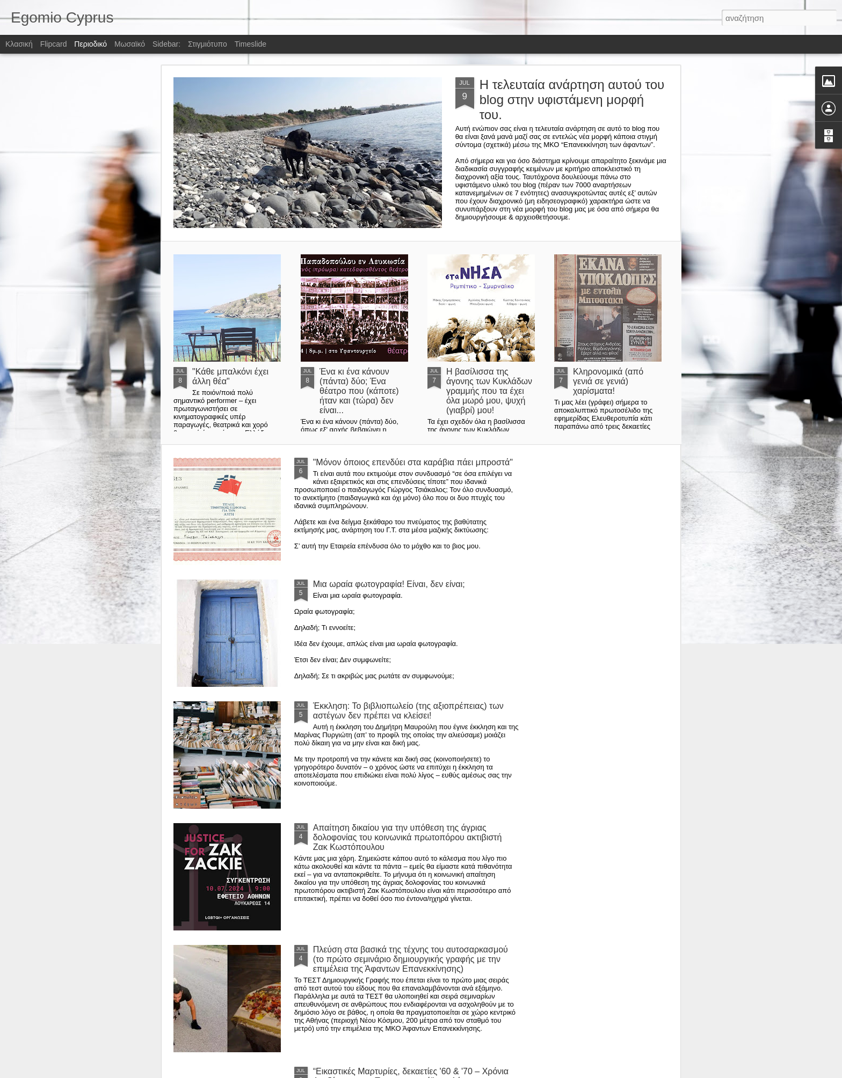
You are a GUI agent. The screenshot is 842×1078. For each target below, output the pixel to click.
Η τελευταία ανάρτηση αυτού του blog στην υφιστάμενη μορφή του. (572, 99)
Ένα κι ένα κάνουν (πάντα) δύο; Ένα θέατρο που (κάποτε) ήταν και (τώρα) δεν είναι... (359, 391)
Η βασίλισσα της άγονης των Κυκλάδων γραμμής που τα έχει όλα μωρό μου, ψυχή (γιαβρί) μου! (489, 391)
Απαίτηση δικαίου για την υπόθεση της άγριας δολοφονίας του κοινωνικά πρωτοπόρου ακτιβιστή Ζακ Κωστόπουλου (407, 837)
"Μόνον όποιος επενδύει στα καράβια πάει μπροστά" (413, 462)
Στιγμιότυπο (207, 44)
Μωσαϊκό (129, 44)
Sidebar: (166, 44)
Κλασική (19, 44)
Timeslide (250, 44)
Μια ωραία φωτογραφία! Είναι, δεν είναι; (389, 584)
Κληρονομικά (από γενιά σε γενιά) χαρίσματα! (608, 381)
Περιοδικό (90, 44)
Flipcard (53, 44)
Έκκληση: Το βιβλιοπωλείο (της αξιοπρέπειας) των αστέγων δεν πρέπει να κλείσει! (408, 710)
